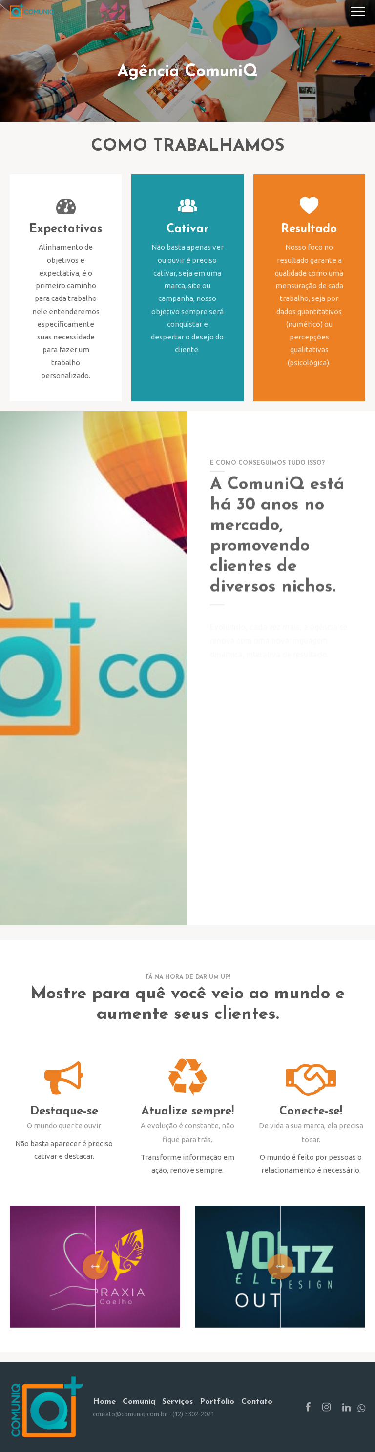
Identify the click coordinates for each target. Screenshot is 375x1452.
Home (104, 1402)
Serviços (177, 1402)
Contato (256, 1402)
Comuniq (139, 1402)
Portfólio (217, 1402)
